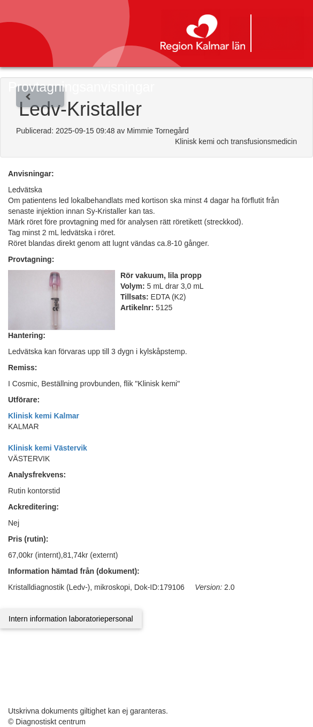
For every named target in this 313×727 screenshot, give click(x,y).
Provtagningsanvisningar (81, 86)
